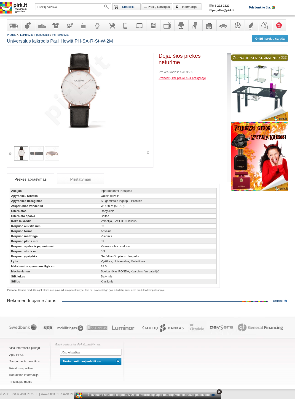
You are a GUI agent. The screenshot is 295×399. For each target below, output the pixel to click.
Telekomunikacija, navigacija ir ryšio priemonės (125, 25)
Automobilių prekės (223, 25)
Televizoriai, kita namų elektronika (167, 25)
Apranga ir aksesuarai (55, 25)
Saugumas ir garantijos (24, 361)
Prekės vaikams (111, 25)
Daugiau (278, 300)
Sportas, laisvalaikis (237, 25)
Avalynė (41, 25)
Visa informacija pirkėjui (24, 348)
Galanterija (83, 25)
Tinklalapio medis (20, 381)
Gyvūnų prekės (251, 25)
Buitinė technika (153, 25)
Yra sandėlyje (14, 25)
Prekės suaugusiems (69, 25)
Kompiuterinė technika (139, 25)
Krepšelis (128, 6)
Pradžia (11, 34)
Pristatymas (80, 179)
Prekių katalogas (159, 6)
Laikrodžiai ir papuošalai (97, 25)
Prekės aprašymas (30, 179)
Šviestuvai (181, 25)
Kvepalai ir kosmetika (28, 25)
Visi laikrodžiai (60, 34)
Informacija (189, 6)
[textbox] (73, 6)
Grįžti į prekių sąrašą (270, 38)
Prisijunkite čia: (260, 7)
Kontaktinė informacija (24, 375)
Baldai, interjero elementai (195, 25)
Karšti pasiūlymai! (280, 25)
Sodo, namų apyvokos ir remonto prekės (209, 25)
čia (213, 394)
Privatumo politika (21, 368)
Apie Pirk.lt (16, 354)
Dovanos (265, 25)
